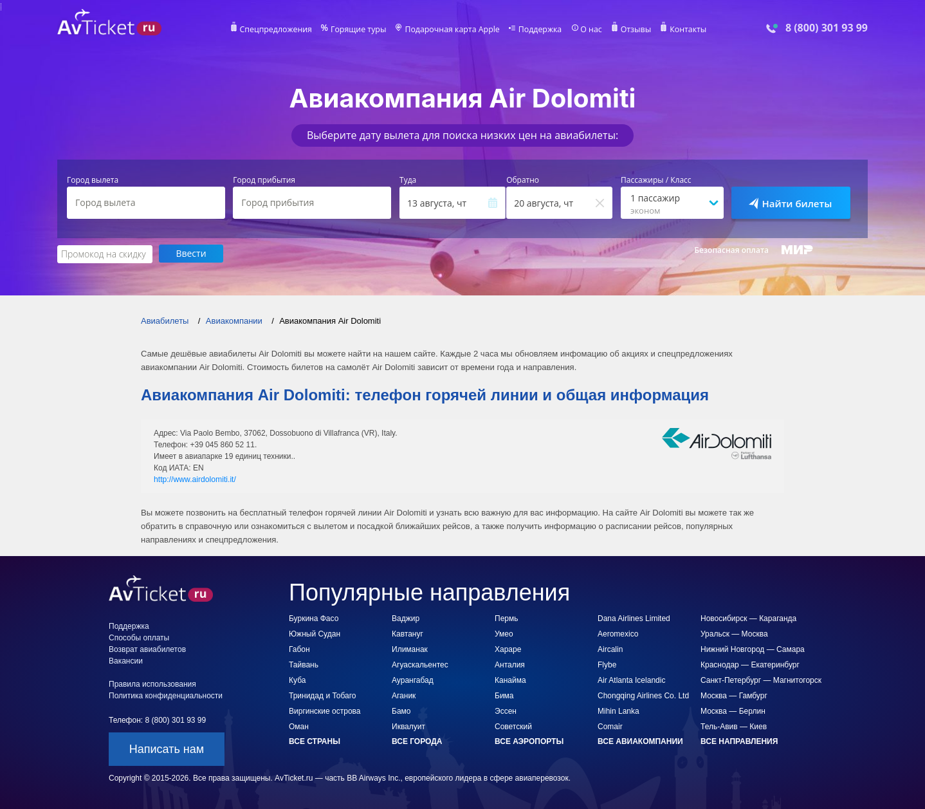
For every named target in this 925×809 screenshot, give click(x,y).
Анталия (510, 664)
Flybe (607, 664)
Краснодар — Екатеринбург (750, 664)
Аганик (404, 695)
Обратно (522, 180)
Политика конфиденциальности (166, 695)
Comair (610, 725)
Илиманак (410, 648)
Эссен (506, 710)
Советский (513, 725)
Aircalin (610, 648)
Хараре (508, 648)
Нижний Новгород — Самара (753, 648)
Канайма (510, 679)
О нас (588, 29)
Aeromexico (618, 633)
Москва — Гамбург (734, 695)
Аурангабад (413, 679)
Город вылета (92, 180)
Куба (297, 679)
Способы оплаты (139, 637)
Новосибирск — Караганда (748, 617)
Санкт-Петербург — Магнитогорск (761, 679)
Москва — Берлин (733, 710)
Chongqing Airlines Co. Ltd (643, 695)
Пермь (506, 617)
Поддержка (538, 29)
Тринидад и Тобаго (322, 695)
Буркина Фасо (313, 617)
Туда (407, 180)
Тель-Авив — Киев (734, 725)
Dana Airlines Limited (634, 617)
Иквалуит (408, 725)
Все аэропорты (529, 740)
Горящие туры (361, 29)
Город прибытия (264, 180)
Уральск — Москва (734, 633)
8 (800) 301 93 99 (826, 28)
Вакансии (126, 660)
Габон (299, 648)
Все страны (314, 740)
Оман (299, 725)
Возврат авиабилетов (147, 648)
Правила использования (152, 683)
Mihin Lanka (618, 710)
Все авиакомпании (640, 740)
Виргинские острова (324, 710)
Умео (504, 633)
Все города (417, 740)
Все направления (739, 740)
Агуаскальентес (420, 664)
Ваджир (405, 617)
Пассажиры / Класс (656, 180)
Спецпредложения (280, 29)
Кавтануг (407, 633)
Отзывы (632, 29)
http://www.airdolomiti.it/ (194, 478)
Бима (504, 695)
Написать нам (166, 748)
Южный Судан (314, 633)
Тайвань (303, 664)
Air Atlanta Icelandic (631, 679)
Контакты (684, 29)
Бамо (401, 710)
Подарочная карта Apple (453, 29)
